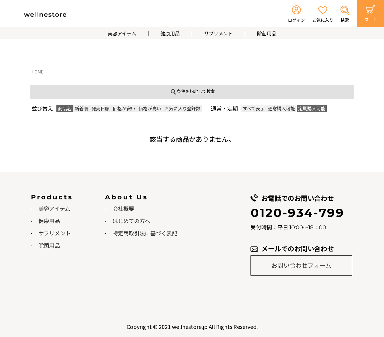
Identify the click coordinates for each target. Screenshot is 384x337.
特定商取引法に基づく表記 (144, 233)
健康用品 (170, 33)
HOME (38, 72)
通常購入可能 (281, 108)
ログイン (296, 20)
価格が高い (150, 108)
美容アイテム (122, 33)
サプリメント (218, 33)
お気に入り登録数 (182, 108)
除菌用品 (266, 33)
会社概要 (123, 208)
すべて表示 (254, 108)
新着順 (81, 108)
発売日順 (101, 108)
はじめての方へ (131, 221)
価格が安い (124, 108)
